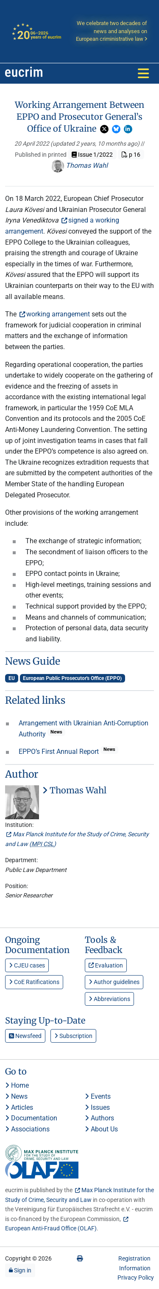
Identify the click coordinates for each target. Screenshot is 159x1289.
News (16, 1096)
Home (17, 1085)
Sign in (20, 1270)
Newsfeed (25, 1035)
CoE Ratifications (34, 982)
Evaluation (106, 965)
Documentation (31, 1118)
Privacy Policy (135, 1277)
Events (98, 1096)
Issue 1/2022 (92, 154)
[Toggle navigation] (143, 73)
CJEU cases (27, 965)
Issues (97, 1107)
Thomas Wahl (79, 165)
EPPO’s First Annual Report (59, 751)
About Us (101, 1129)
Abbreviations (109, 999)
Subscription (73, 1035)
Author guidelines (114, 982)
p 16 (131, 154)
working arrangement (58, 314)
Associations (27, 1129)
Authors (99, 1118)
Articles (19, 1107)
